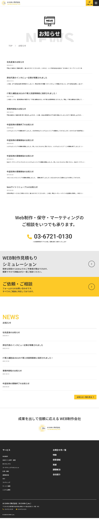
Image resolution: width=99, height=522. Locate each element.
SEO (4, 483)
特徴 (55, 458)
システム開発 (6, 494)
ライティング (6, 486)
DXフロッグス (7, 468)
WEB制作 (5, 460)
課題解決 (56, 473)
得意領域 (56, 463)
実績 (55, 468)
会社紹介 (56, 478)
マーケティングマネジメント (11, 471)
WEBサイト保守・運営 (9, 464)
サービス (6, 453)
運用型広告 (6, 479)
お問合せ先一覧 (59, 453)
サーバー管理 (6, 490)
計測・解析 (6, 475)
